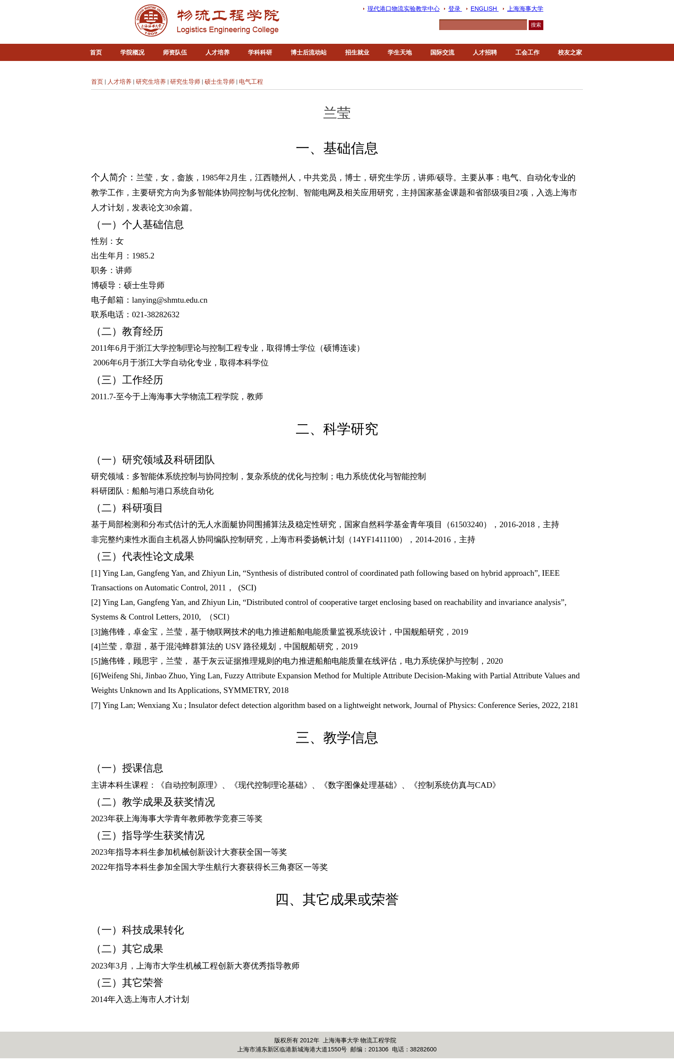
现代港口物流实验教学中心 (404, 8)
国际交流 (442, 52)
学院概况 (132, 52)
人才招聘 (485, 52)
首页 (96, 52)
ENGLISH (485, 8)
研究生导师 (185, 81)
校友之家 (570, 52)
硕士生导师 (220, 81)
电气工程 (251, 81)
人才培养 (217, 52)
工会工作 (527, 52)
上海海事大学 (525, 8)
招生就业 (357, 52)
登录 (455, 8)
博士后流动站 (309, 52)
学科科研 (260, 52)
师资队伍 (175, 52)
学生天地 (400, 52)
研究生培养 (151, 81)
